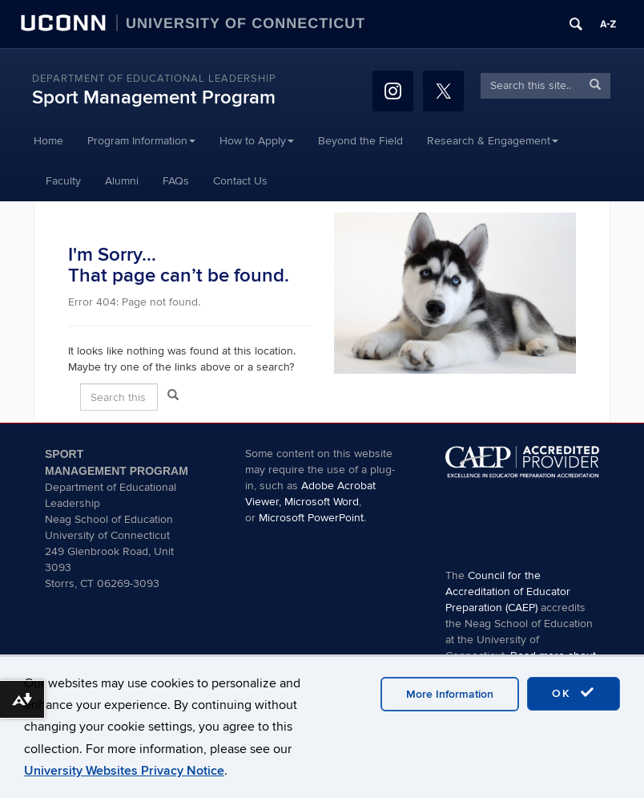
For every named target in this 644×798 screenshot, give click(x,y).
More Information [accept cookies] (449, 694)
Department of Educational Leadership (154, 78)
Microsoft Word (321, 501)
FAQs (176, 181)
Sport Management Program (154, 97)
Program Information (141, 141)
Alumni (122, 181)
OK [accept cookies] (573, 693)
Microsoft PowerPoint (311, 518)
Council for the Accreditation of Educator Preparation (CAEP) (507, 591)
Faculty (63, 181)
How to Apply (256, 141)
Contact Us (240, 181)
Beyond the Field (360, 141)
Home (48, 141)
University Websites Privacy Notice (124, 771)
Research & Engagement (492, 141)
